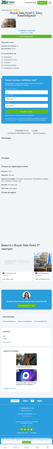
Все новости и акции (9, 388)
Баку (4, 336)
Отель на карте (39, 133)
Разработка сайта (22, 433)
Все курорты (6, 342)
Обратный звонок (26, 411)
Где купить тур (26, 416)
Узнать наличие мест (26, 36)
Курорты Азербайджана (25, 321)
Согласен (26, 442)
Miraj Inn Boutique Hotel (42, 279)
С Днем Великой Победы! (24, 367)
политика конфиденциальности (41, 437)
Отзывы (34, 131)
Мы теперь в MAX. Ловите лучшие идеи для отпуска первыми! (26, 383)
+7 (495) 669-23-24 (30, 3)
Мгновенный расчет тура (26, 306)
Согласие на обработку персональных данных (31, 120)
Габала (5, 338)
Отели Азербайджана (9, 321)
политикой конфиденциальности (43, 439)
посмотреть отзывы (26, 32)
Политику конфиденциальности (37, 118)
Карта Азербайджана (40, 321)
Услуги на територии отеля (19, 133)
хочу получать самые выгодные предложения (19, 115)
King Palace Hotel (8, 279)
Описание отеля (22, 131)
